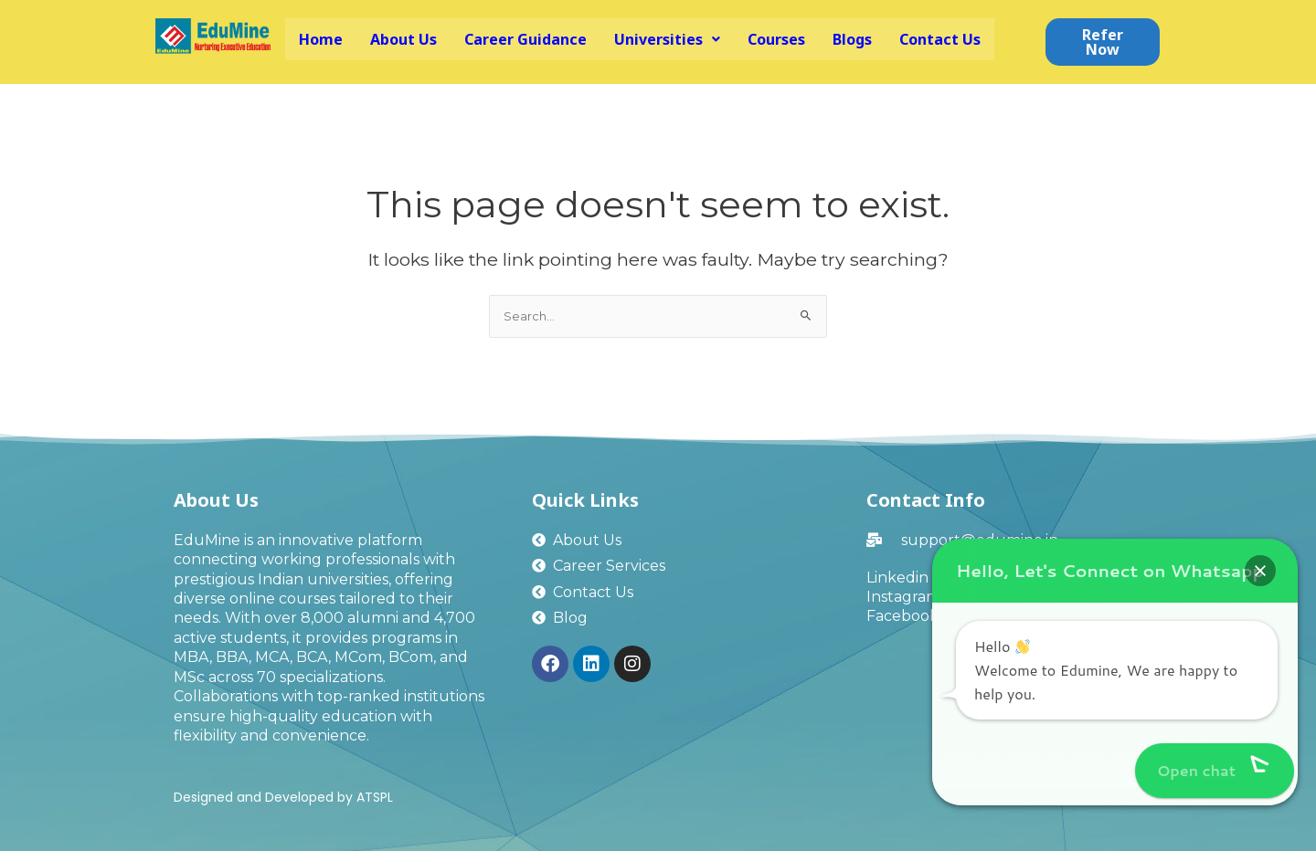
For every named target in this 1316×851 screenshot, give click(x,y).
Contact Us (940, 39)
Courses (776, 39)
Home (321, 39)
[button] (667, 39)
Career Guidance (525, 39)
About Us (403, 39)
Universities (667, 39)
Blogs (852, 39)
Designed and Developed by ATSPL (283, 797)
